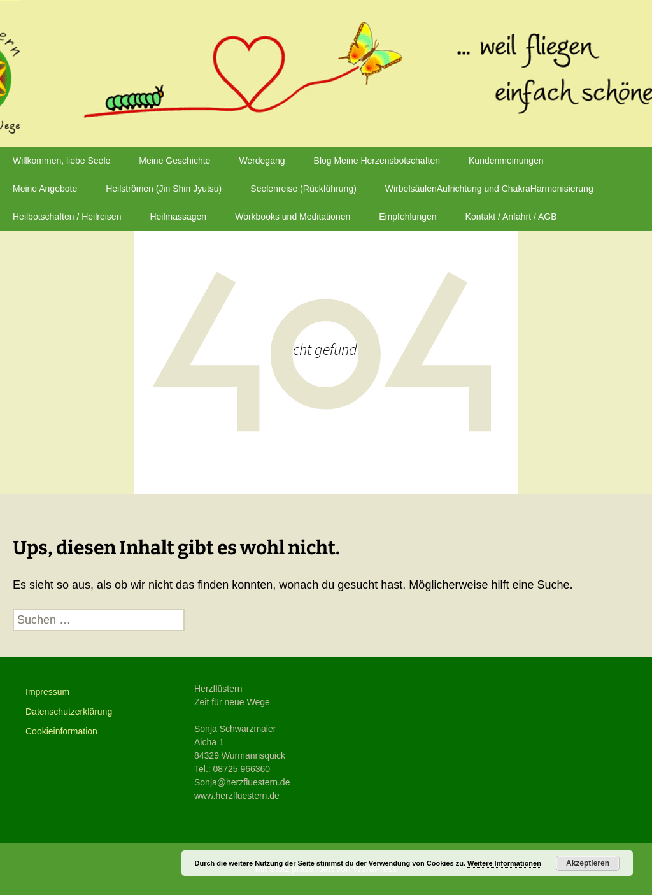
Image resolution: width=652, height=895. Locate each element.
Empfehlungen (407, 216)
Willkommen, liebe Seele (61, 160)
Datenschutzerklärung (68, 711)
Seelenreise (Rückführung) (303, 188)
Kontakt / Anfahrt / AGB (511, 216)
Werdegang (262, 160)
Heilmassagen (178, 216)
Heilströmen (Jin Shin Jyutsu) (164, 188)
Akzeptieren (587, 863)
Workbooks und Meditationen (292, 216)
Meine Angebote (45, 188)
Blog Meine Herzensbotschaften (377, 160)
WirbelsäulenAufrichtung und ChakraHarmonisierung (489, 188)
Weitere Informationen (504, 863)
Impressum (47, 692)
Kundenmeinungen (506, 160)
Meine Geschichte (174, 160)
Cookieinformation (61, 731)
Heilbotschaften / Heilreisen (67, 216)
